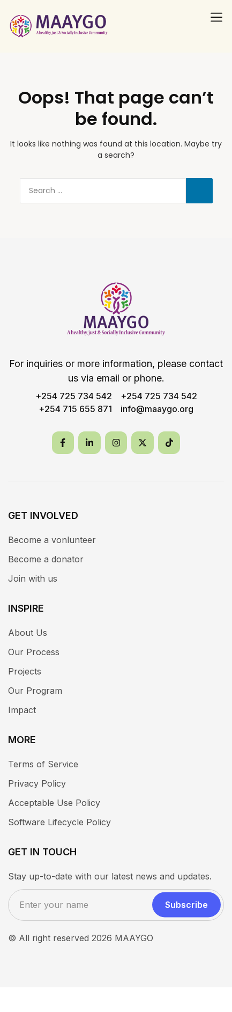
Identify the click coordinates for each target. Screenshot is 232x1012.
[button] (216, 17)
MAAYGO (134, 938)
